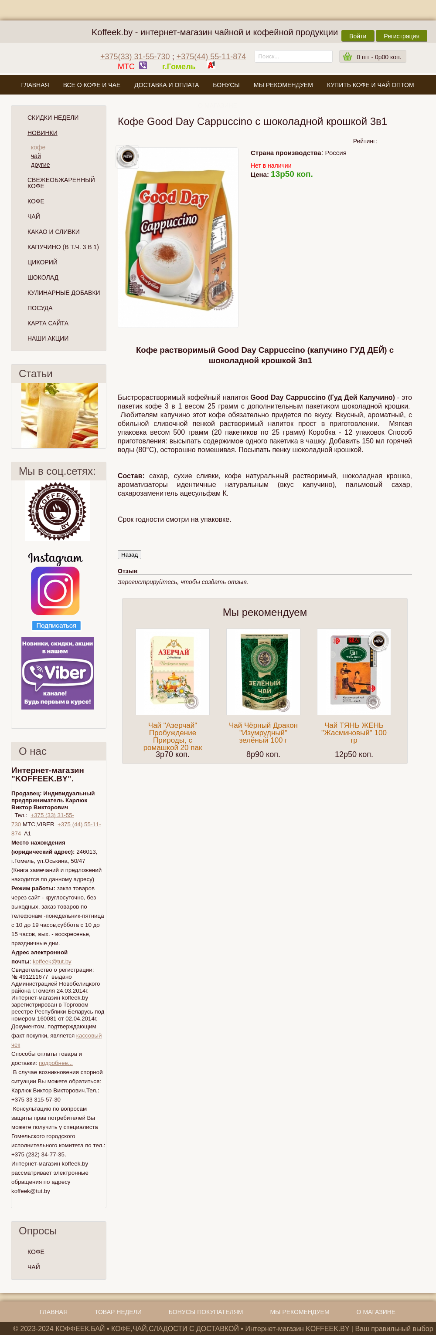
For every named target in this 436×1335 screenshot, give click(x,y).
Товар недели (118, 1311)
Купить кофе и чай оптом (370, 84)
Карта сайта (47, 323)
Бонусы (226, 84)
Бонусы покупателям (206, 1311)
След (102, 415)
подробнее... (56, 1063)
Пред (14, 415)
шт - (379, 57)
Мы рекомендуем (283, 84)
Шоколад (42, 277)
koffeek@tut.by (52, 961)
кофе (38, 147)
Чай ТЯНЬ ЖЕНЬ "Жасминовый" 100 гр (354, 732)
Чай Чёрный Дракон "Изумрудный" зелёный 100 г (263, 732)
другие (40, 164)
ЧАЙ (33, 1267)
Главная (35, 84)
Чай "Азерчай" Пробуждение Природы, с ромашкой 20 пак (172, 736)
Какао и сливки (53, 231)
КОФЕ (35, 1251)
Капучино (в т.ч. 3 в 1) (63, 246)
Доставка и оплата (166, 84)
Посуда (40, 307)
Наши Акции (47, 338)
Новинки (42, 132)
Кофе (35, 201)
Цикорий (42, 262)
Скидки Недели (52, 117)
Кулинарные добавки (63, 292)
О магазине (217, 105)
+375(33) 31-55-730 (135, 56)
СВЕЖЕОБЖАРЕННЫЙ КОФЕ (61, 182)
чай (36, 155)
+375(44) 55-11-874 (211, 56)
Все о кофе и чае (92, 84)
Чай (33, 216)
